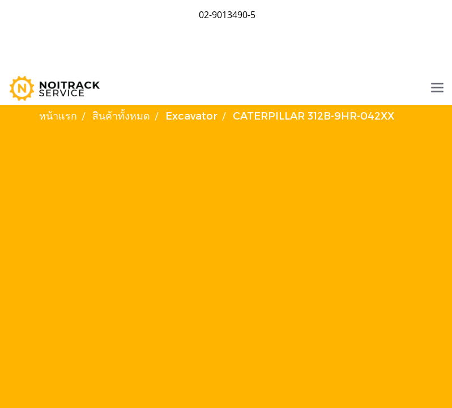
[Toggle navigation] (437, 88)
